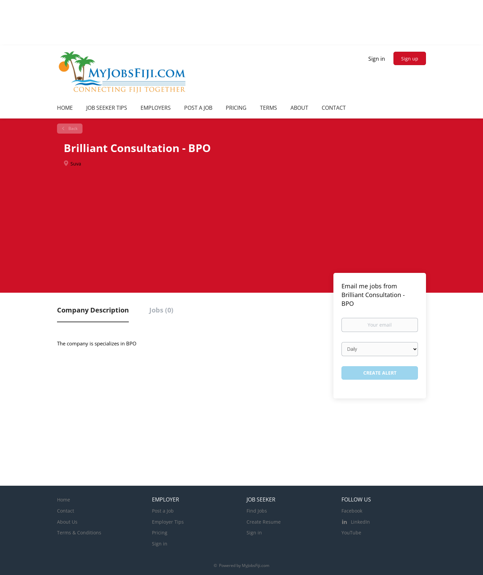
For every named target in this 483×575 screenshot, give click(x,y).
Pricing (159, 532)
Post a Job (163, 511)
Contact (65, 511)
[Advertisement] (241, 221)
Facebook (351, 511)
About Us (67, 522)
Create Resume (264, 522)
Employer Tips (168, 522)
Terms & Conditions (79, 532)
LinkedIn (360, 522)
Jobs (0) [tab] (161, 310)
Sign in (376, 58)
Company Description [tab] (93, 310)
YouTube (351, 532)
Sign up (409, 58)
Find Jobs (257, 511)
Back (72, 128)
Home (63, 499)
